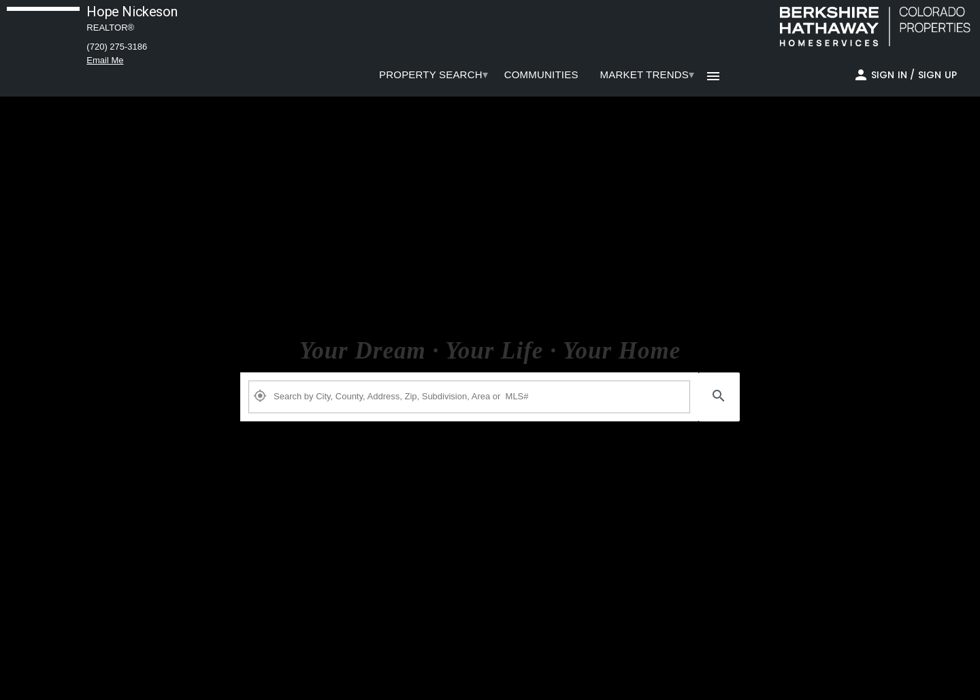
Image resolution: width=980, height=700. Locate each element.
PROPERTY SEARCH (431, 74)
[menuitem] (430, 75)
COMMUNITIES (541, 74)
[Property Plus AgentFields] (469, 396)
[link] (871, 26)
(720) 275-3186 (116, 46)
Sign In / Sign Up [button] (914, 75)
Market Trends (644, 74)
